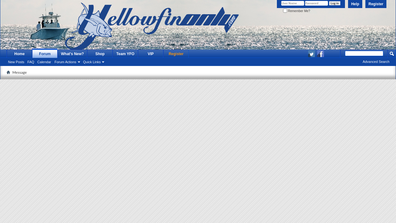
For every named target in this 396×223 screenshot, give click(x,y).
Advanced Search (376, 61)
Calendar (44, 62)
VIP (151, 54)
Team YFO (125, 54)
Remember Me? (296, 11)
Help (355, 4)
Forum (44, 54)
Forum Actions (65, 62)
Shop (100, 54)
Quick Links (92, 62)
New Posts (16, 62)
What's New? (72, 54)
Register (375, 4)
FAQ (31, 62)
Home (19, 54)
